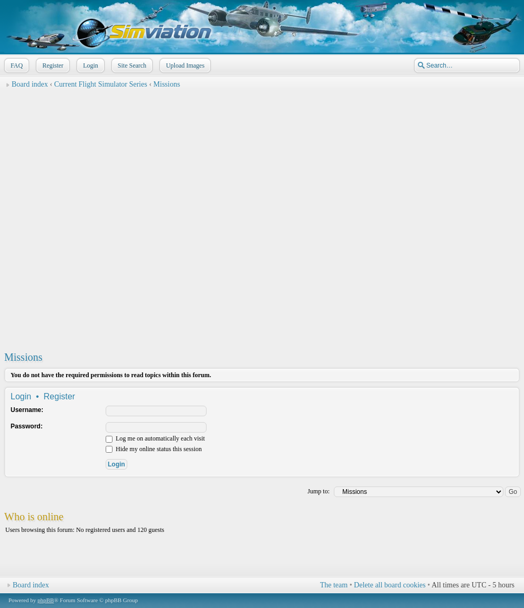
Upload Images (184, 65)
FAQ (15, 65)
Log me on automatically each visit (155, 438)
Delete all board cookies (390, 585)
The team (334, 585)
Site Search (131, 65)
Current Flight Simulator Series (100, 84)
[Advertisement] (124, 217)
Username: (27, 410)
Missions (166, 84)
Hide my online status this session (154, 449)
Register (51, 65)
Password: (27, 426)
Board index (30, 84)
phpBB (46, 600)
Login (89, 65)
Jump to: (318, 491)
